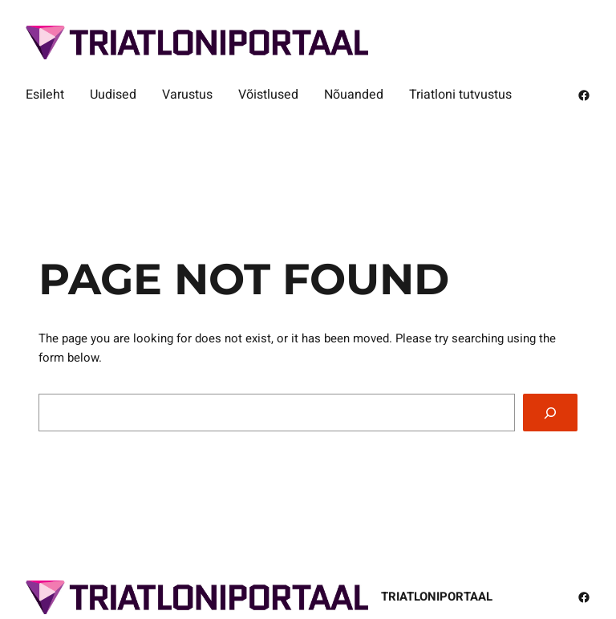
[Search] (550, 413)
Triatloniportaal (436, 596)
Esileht (45, 94)
